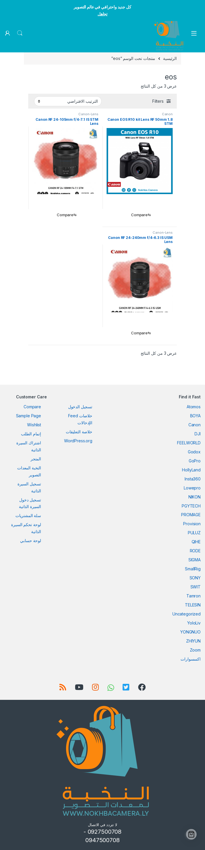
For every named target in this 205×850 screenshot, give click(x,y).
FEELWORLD (189, 442)
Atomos (194, 406)
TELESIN (193, 604)
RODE (195, 550)
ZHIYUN (193, 640)
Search (20, 33)
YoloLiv (194, 622)
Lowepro (192, 487)
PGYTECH (191, 505)
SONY (195, 577)
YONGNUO (190, 631)
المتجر (36, 458)
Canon (167, 114)
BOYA (195, 415)
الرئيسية (170, 58)
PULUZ (194, 532)
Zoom (195, 649)
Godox (194, 451)
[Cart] (191, 834)
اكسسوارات (191, 658)
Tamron (193, 595)
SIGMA (194, 559)
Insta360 (193, 478)
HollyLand (191, 469)
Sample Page (28, 415)
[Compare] (140, 215)
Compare (32, 406)
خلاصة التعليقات (79, 431)
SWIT (195, 586)
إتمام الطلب (31, 433)
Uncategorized (186, 613)
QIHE (196, 541)
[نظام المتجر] (68, 101)
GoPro (195, 460)
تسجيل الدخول (80, 406)
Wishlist (34, 424)
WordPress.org (78, 440)
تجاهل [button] (102, 13)
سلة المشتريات (28, 515)
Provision (192, 523)
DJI (198, 433)
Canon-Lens (88, 114)
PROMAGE (191, 514)
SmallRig (193, 568)
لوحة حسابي (30, 540)
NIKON (194, 496)
